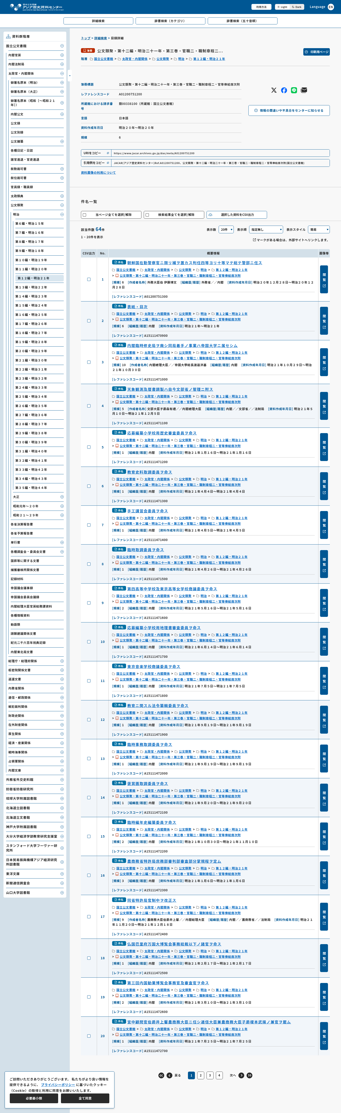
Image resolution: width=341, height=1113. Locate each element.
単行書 (15, 542)
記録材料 (17, 579)
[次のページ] (237, 1075)
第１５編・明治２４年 (31, 305)
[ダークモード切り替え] (289, 7)
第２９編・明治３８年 (31, 433)
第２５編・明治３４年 (31, 396)
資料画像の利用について (98, 172)
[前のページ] (174, 1075)
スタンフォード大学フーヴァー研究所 (31, 847)
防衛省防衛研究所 (19, 789)
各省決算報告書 (22, 524)
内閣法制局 (16, 64)
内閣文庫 (14, 770)
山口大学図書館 (18, 892)
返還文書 (14, 679)
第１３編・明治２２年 (31, 287)
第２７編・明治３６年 (31, 415)
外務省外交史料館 (19, 779)
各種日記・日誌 (22, 150)
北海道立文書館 (18, 817)
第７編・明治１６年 (29, 232)
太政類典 (17, 196)
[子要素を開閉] (62, 45)
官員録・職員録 (22, 187)
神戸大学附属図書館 (21, 826)
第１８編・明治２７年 (31, 333)
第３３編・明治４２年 (31, 469)
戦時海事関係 (17, 752)
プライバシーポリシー (58, 1084)
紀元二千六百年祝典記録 (28, 642)
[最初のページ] (161, 1075)
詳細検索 (100, 38)
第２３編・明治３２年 (31, 378)
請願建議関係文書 (23, 633)
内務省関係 (16, 688)
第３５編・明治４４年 (31, 487)
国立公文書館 (103, 59)
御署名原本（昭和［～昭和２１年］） (33, 102)
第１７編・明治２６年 (31, 323)
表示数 (211, 229)
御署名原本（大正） (25, 91)
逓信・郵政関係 (19, 697)
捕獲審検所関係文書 (25, 570)
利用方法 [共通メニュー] (261, 7)
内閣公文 (17, 114)
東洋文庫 (13, 873)
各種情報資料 (20, 615)
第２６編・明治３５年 (31, 406)
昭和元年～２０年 (26, 506)
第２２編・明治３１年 (31, 369)
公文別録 (17, 132)
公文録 (15, 123)
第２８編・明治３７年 (31, 424)
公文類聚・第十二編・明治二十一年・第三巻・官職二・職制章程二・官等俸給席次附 (180, 275)
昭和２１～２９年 (26, 515)
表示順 (242, 229)
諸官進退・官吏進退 (25, 159)
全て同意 (85, 1098)
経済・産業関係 (19, 743)
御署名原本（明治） (25, 82)
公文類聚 (163, 59)
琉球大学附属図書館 (21, 798)
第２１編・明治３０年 (31, 360)
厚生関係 (14, 734)
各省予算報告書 (22, 533)
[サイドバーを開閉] (70, 75)
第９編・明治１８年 (29, 250)
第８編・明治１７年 (29, 241)
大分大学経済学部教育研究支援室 (31, 836)
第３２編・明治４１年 (31, 460)
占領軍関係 (16, 761)
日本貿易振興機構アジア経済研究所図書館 (31, 862)
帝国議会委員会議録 (25, 597)
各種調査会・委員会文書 (28, 551)
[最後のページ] (249, 1075)
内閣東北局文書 (22, 652)
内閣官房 (14, 55)
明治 (181, 59)
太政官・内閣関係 (135, 59)
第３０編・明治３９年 (31, 442)
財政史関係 (16, 715)
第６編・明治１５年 (29, 223)
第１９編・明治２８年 (31, 342)
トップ (85, 38)
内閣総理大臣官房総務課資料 (31, 606)
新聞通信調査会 (18, 883)
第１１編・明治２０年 (31, 269)
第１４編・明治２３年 (31, 296)
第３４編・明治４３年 (31, 478)
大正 (16, 497)
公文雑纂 (17, 141)
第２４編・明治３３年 (31, 387)
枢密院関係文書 (19, 670)
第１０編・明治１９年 (31, 260)
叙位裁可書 (19, 178)
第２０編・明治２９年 (31, 351)
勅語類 (15, 624)
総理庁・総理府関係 (22, 661)
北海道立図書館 (18, 808)
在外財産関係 (17, 724)
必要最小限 (34, 1098)
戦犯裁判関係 (17, 706)
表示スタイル (296, 229)
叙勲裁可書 (19, 169)
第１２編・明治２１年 (209, 59)
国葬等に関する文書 (25, 560)
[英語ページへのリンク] (322, 7)
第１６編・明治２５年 (31, 314)
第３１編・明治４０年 (31, 451)
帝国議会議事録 (22, 588)
